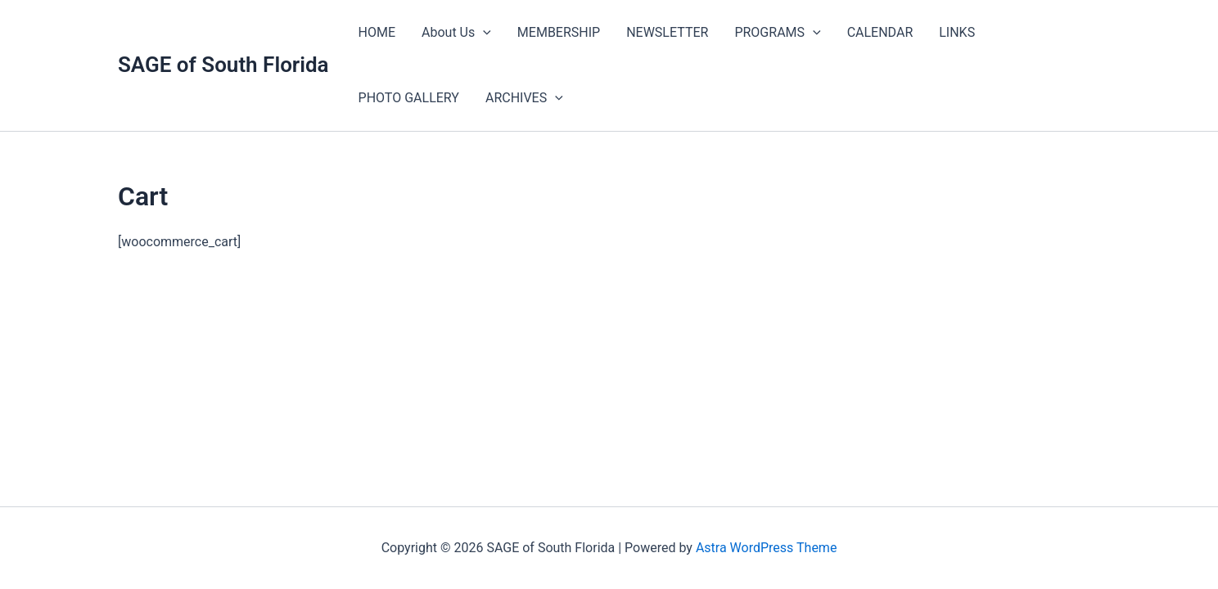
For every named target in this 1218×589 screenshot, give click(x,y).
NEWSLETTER (667, 32)
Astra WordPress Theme (766, 547)
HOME (377, 32)
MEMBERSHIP (558, 32)
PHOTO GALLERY (409, 98)
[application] (483, 32)
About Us (456, 32)
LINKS (957, 32)
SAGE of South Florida (223, 64)
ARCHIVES (524, 98)
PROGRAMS (777, 32)
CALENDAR (880, 32)
